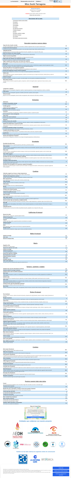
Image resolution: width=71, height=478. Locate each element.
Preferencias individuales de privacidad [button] (61, 474)
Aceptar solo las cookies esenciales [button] (61, 470)
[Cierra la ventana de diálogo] (69, 466)
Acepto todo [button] (61, 467)
